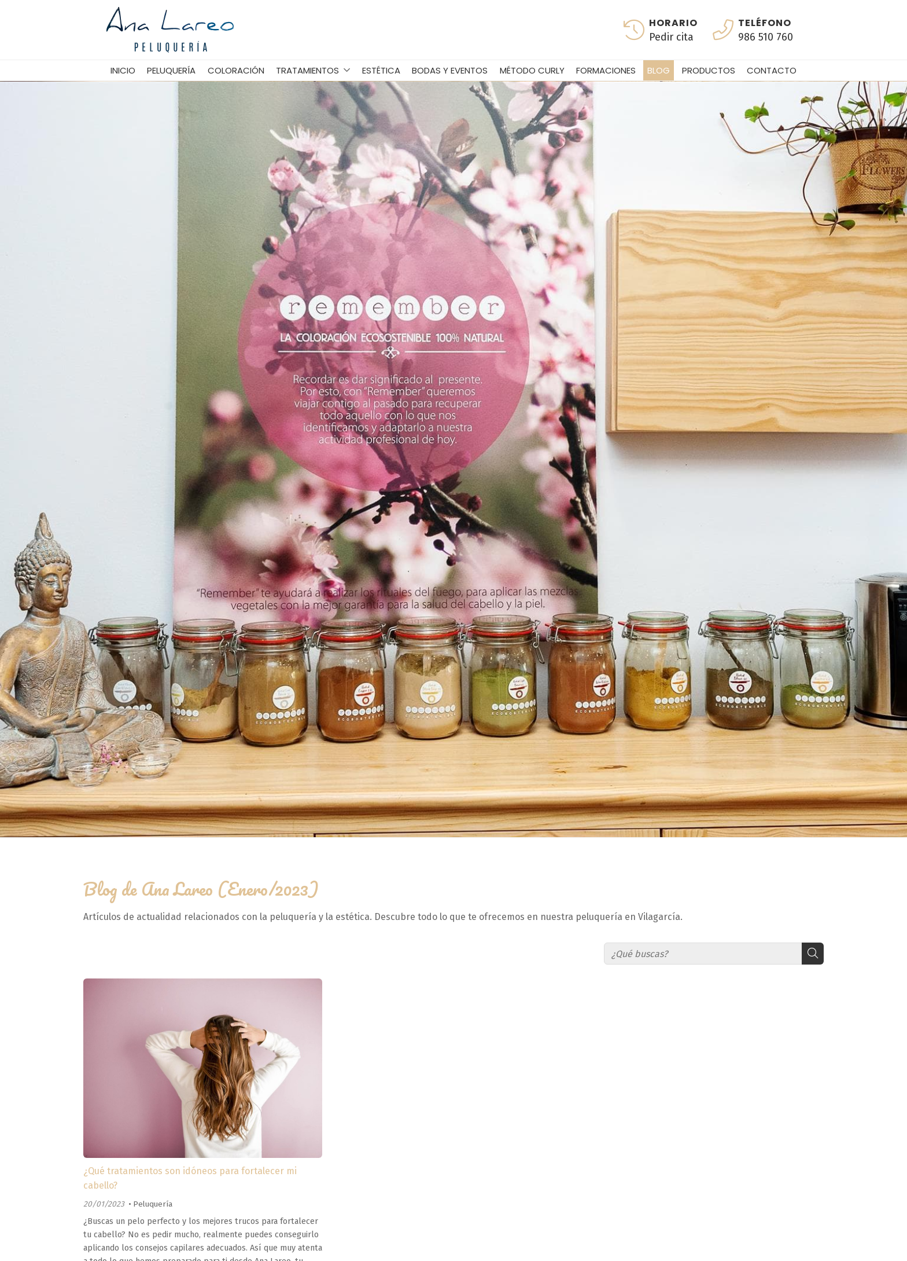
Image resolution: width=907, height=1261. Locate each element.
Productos (708, 70)
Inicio (122, 70)
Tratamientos (307, 70)
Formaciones (606, 70)
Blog (658, 70)
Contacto (772, 70)
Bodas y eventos (450, 70)
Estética (381, 70)
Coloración (236, 70)
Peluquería (171, 70)
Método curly (532, 70)
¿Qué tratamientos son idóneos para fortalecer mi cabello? (190, 1178)
